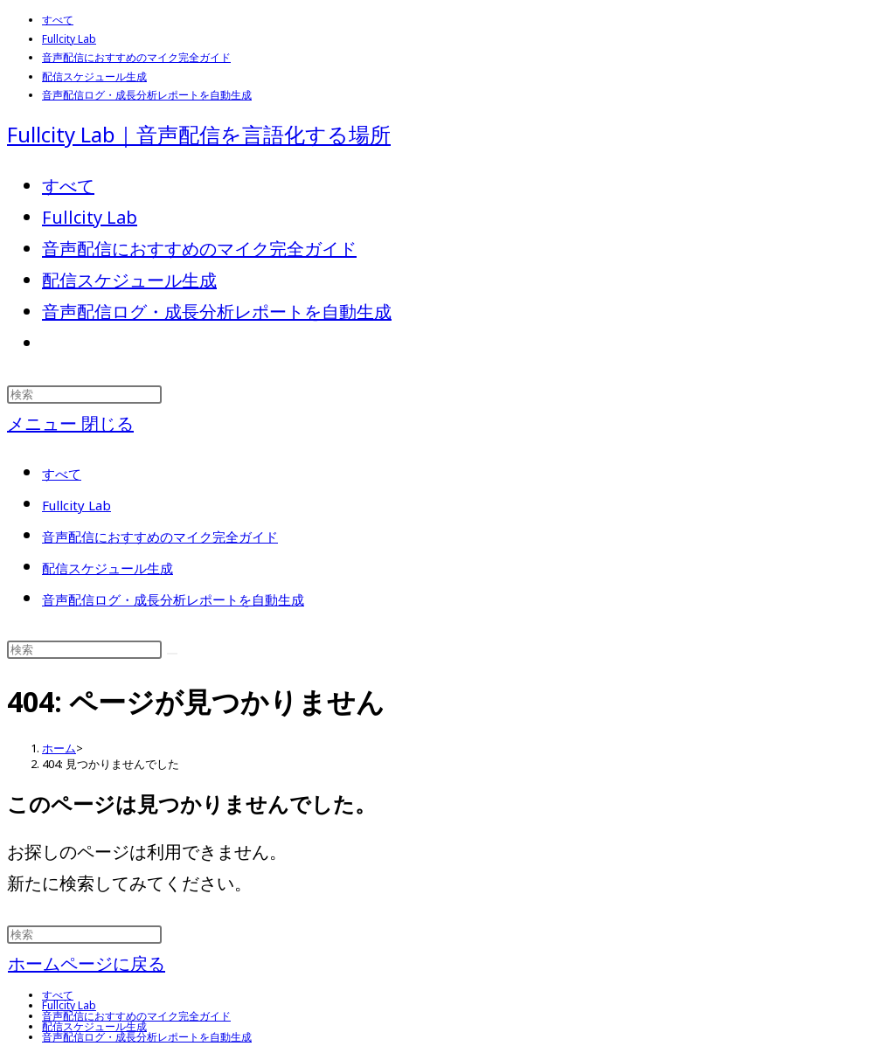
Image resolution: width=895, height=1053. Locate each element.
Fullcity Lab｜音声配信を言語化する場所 (199, 134)
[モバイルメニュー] (70, 423)
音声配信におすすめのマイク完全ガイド (136, 57)
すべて (57, 19)
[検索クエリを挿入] (84, 394)
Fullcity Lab (69, 38)
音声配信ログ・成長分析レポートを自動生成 (147, 94)
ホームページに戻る (86, 963)
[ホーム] (59, 748)
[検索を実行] (172, 653)
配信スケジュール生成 (94, 76)
